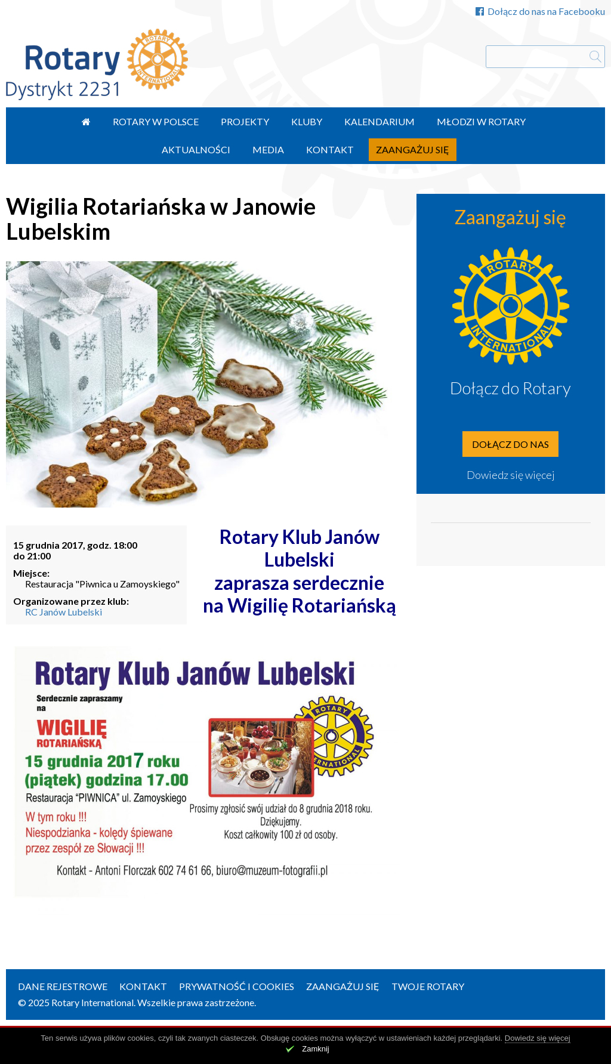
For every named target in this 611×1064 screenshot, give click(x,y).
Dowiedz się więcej (511, 474)
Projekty (245, 121)
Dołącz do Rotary (510, 388)
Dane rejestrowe (62, 986)
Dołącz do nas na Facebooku (540, 11)
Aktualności (196, 149)
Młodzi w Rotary (481, 121)
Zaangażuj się (412, 149)
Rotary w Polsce (156, 121)
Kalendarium (379, 121)
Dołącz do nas (510, 444)
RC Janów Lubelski (63, 611)
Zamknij (315, 1048)
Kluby (306, 121)
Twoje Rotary (427, 986)
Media (268, 149)
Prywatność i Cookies (236, 986)
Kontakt (330, 149)
